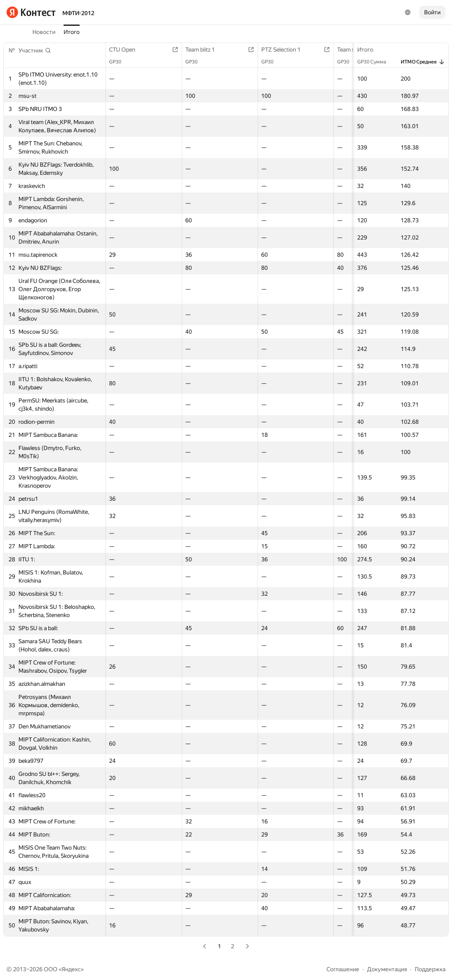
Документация (387, 969)
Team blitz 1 (204, 49)
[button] (34, 50)
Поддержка (430, 969)
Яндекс (71, 969)
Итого (72, 32)
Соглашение (342, 969)
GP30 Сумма (375, 62)
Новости (43, 32)
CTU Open (126, 49)
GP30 (119, 62)
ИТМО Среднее (423, 62)
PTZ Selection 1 (285, 49)
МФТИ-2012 (78, 13)
